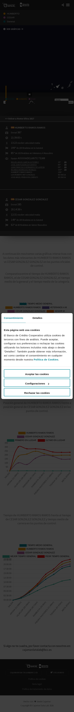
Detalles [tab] (37, 317)
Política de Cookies (46, 359)
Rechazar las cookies (37, 392)
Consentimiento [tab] (13, 317)
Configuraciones (37, 383)
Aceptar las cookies (37, 374)
